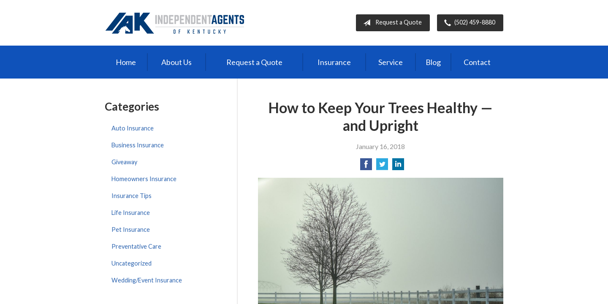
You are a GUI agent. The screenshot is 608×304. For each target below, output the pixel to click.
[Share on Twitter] (382, 167)
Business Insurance (137, 145)
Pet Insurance (130, 229)
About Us (176, 62)
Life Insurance (130, 212)
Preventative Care (136, 246)
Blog (433, 62)
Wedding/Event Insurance (146, 280)
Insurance (334, 62)
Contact (477, 62)
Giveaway (124, 162)
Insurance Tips (131, 195)
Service (390, 62)
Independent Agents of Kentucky (175, 23)
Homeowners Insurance (143, 178)
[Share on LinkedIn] (398, 167)
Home (126, 62)
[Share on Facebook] (366, 167)
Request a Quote (391, 23)
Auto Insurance (132, 128)
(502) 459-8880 (468, 23)
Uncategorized (131, 263)
